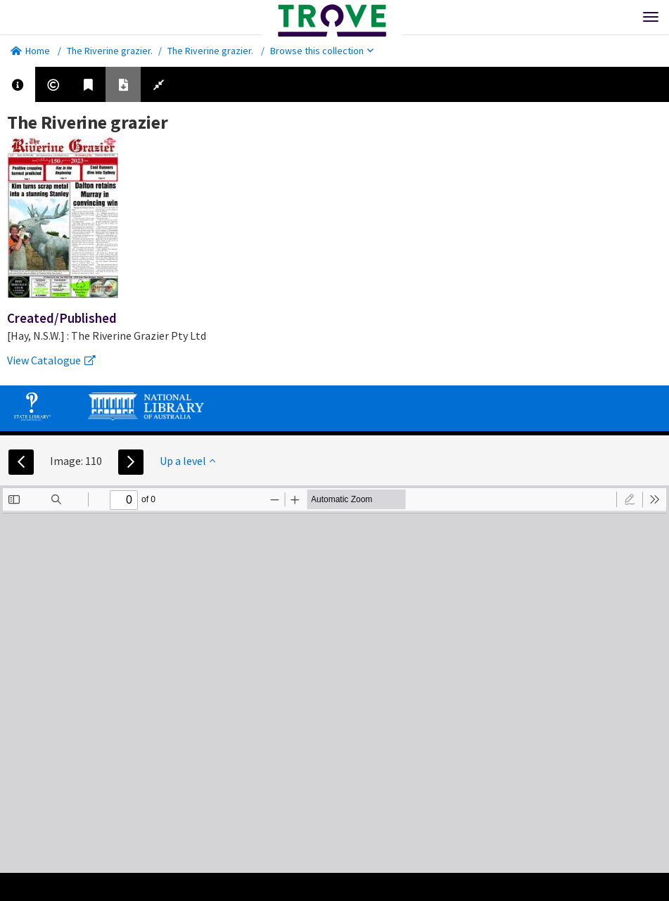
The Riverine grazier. (110, 50)
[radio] (629, 499)
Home (30, 50)
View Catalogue (51, 360)
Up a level (187, 461)
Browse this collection (322, 50)
